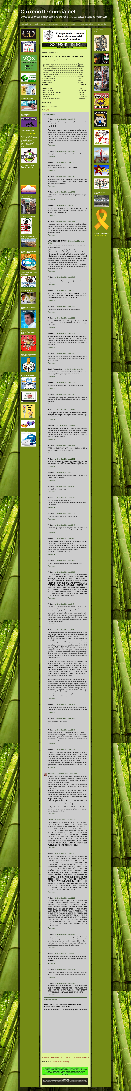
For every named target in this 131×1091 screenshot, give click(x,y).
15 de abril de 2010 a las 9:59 (64, 630)
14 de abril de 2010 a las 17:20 (65, 205)
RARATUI (51, 820)
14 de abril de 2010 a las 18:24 (65, 306)
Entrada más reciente (52, 1057)
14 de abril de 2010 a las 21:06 (65, 560)
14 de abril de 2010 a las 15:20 (65, 151)
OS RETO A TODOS (28, 133)
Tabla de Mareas (40, 24)
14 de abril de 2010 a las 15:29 (65, 163)
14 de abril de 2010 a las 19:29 (65, 445)
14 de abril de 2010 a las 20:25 (65, 486)
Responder (51, 145)
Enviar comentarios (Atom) (60, 1062)
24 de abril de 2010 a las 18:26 (65, 983)
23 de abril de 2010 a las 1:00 (64, 954)
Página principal (26, 24)
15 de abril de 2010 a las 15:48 (65, 820)
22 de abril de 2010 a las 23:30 (65, 934)
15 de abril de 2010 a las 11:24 (65, 718)
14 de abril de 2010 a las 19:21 (73, 369)
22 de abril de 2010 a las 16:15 (65, 854)
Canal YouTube (101, 24)
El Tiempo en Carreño (100, 235)
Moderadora (52, 773)
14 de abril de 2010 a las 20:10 (65, 472)
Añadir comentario (50, 999)
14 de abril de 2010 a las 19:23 (65, 382)
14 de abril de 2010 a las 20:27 (65, 498)
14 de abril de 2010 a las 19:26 (65, 425)
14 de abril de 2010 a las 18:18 (65, 277)
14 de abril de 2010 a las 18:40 (65, 353)
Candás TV (74, 24)
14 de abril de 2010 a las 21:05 (65, 539)
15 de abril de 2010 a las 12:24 (65, 750)
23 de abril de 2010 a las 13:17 (65, 969)
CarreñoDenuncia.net (48, 11)
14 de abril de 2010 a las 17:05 (65, 192)
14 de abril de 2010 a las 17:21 (65, 221)
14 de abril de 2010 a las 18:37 (65, 333)
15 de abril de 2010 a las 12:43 (67, 773)
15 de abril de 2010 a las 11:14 (65, 705)
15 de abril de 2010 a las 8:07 (64, 604)
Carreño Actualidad (87, 24)
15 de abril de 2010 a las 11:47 (65, 730)
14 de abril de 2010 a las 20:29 (65, 513)
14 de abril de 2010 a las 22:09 (65, 572)
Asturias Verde (53, 24)
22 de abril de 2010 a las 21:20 (65, 898)
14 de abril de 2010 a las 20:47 (65, 525)
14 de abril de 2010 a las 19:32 (65, 459)
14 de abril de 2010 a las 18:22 (65, 291)
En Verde (64, 24)
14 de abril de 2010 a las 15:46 (65, 176)
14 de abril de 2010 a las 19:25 (65, 410)
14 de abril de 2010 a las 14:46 (65, 119)
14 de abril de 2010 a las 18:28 (65, 318)
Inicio (68, 1057)
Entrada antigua (81, 1057)
